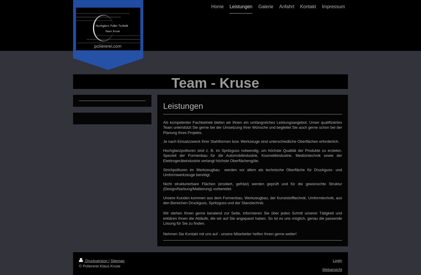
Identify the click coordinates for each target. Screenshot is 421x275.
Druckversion (93, 261)
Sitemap (118, 261)
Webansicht (332, 269)
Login (337, 260)
